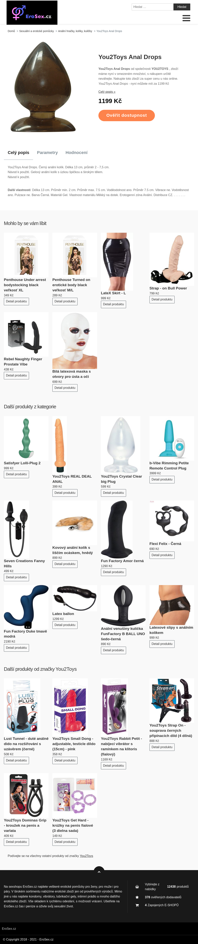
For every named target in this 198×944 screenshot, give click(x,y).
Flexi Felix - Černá (165, 544)
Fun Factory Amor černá (122, 561)
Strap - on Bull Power (168, 288)
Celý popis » (106, 91)
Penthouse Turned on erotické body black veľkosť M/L (71, 285)
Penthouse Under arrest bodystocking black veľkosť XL (25, 285)
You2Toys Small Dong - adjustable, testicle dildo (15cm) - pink (74, 744)
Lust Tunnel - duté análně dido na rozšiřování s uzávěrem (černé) (26, 744)
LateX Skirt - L (113, 293)
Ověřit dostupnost (126, 115)
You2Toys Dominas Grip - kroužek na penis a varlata (25, 825)
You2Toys (66, 669)
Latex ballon (63, 614)
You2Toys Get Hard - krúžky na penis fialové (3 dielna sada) (72, 825)
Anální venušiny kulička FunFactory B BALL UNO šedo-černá (123, 634)
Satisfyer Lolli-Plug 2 (22, 463)
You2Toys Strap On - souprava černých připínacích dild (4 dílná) (170, 730)
